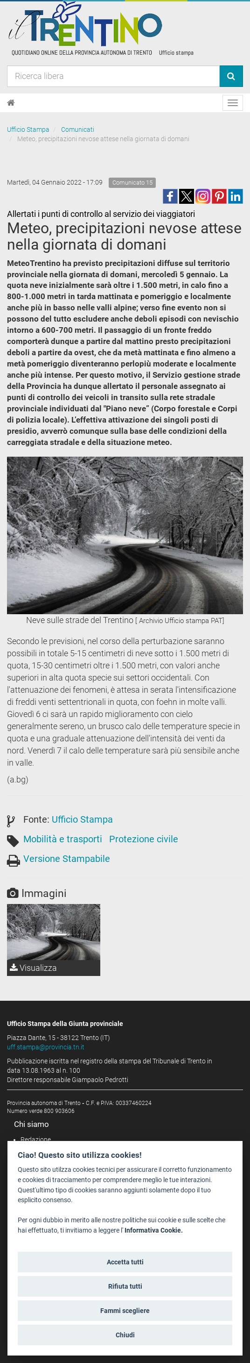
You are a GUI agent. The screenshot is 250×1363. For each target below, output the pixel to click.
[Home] (11, 102)
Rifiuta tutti (125, 1286)
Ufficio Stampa (28, 129)
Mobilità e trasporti (62, 839)
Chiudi (125, 1335)
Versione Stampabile (66, 858)
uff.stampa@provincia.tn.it (45, 1047)
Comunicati (77, 129)
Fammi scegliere (125, 1310)
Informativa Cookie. (154, 1230)
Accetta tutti (125, 1262)
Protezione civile (143, 839)
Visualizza (33, 968)
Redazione (36, 1139)
